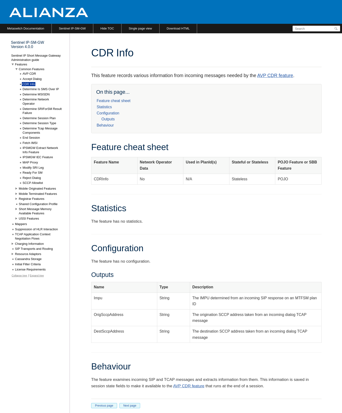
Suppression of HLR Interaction (36, 229)
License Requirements (30, 269)
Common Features (31, 69)
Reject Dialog (32, 178)
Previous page (104, 405)
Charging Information (29, 244)
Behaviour (105, 125)
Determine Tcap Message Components (40, 130)
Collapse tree (19, 275)
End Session (31, 137)
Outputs (108, 119)
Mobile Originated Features (37, 188)
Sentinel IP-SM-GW (72, 28)
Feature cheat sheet (113, 101)
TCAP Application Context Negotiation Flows (32, 236)
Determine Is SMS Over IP (41, 89)
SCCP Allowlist (33, 183)
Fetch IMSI (30, 143)
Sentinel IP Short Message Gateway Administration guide (36, 58)
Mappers (21, 224)
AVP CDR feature (275, 75)
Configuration (108, 113)
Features (21, 64)
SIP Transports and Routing (34, 249)
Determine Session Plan (39, 118)
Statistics (104, 107)
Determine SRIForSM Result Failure (42, 111)
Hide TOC (107, 28)
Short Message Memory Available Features (35, 211)
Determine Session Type (39, 123)
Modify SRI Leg (33, 167)
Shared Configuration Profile (38, 204)
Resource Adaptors (28, 254)
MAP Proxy (30, 162)
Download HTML (178, 28)
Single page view (140, 28)
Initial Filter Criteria (28, 264)
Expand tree (37, 275)
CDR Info (28, 84)
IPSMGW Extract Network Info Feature (40, 150)
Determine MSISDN (36, 94)
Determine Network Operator (36, 101)
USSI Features (29, 218)
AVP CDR (29, 73)
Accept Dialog (32, 79)
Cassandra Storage (28, 259)
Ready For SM (33, 172)
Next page (129, 405)
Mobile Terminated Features (38, 194)
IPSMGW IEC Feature (38, 157)
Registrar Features (31, 199)
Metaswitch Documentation (25, 28)
